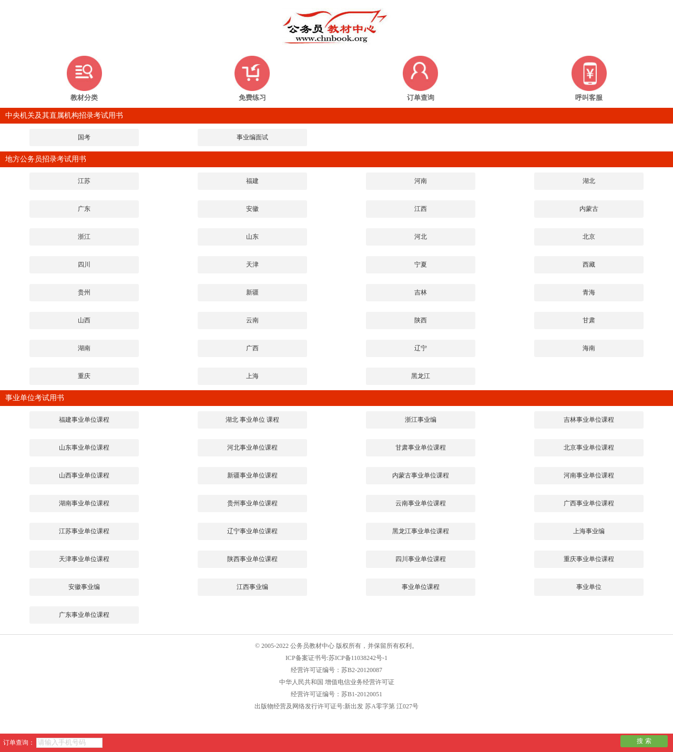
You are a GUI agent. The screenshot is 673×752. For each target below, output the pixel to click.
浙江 (84, 236)
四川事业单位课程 (420, 559)
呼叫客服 (589, 97)
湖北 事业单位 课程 (252, 419)
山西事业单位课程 (84, 475)
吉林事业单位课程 (589, 419)
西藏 (589, 264)
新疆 (252, 292)
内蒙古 (588, 208)
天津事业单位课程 (84, 559)
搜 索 (644, 741)
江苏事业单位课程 (84, 531)
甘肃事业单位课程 (420, 447)
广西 (252, 348)
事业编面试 (252, 137)
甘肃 (589, 320)
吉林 (420, 292)
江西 (420, 208)
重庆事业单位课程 (589, 559)
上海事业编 (589, 531)
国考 (84, 137)
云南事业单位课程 (420, 503)
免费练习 (252, 97)
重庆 (84, 376)
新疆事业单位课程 (252, 475)
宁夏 (420, 264)
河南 (420, 181)
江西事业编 (252, 587)
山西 (84, 320)
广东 (84, 208)
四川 (84, 264)
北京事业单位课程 (589, 447)
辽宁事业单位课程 (252, 531)
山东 (252, 236)
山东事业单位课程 (84, 447)
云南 (252, 320)
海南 (589, 348)
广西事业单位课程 (589, 503)
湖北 (589, 181)
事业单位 (588, 587)
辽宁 (420, 348)
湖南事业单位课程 (84, 503)
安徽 (252, 208)
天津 (252, 264)
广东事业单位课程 (84, 614)
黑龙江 (420, 376)
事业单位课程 (421, 587)
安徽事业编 (84, 587)
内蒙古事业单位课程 (420, 475)
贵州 (84, 292)
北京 (589, 236)
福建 (252, 181)
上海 (252, 376)
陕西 (420, 320)
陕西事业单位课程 (252, 559)
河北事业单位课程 (252, 447)
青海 (589, 292)
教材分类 (84, 97)
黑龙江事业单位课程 (420, 531)
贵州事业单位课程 (252, 503)
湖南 (84, 348)
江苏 (84, 181)
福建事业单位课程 (84, 419)
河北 (420, 236)
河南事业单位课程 (589, 475)
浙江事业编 (420, 419)
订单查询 (420, 97)
